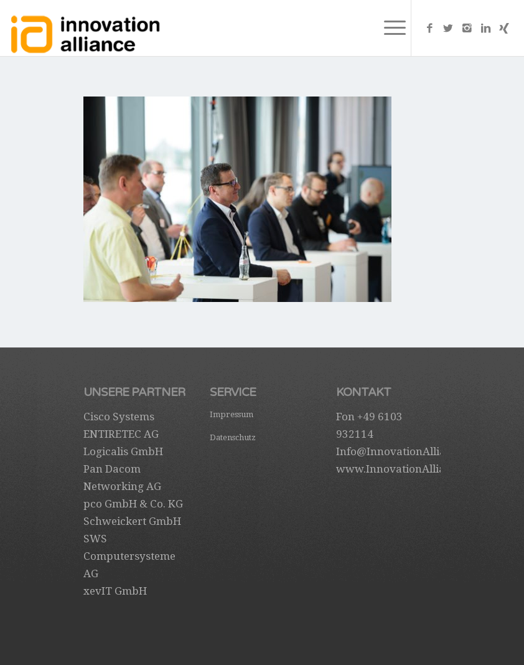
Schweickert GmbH (132, 521)
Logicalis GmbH (123, 451)
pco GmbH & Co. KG (133, 504)
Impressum (231, 414)
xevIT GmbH (115, 591)
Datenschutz (233, 437)
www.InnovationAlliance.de (406, 469)
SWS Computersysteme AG (129, 556)
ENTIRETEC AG (121, 434)
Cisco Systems (118, 416)
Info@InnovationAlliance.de (407, 451)
